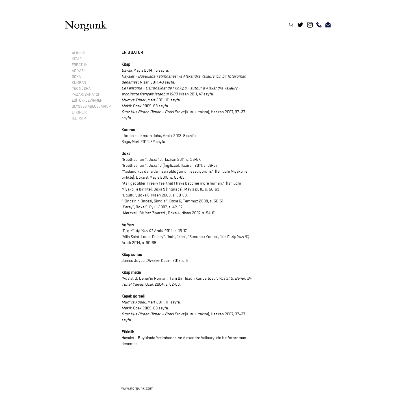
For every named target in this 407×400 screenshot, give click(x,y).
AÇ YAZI (78, 70)
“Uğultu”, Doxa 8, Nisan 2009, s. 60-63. (155, 195)
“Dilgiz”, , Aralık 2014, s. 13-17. (155, 230)
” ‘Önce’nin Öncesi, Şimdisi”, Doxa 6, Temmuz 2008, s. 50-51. (173, 201)
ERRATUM (80, 64)
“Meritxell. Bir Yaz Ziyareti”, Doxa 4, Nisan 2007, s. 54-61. (169, 213)
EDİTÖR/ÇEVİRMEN (87, 100)
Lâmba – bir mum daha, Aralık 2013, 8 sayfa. (159, 135)
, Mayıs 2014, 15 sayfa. (145, 70)
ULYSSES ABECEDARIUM (91, 106)
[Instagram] (310, 25)
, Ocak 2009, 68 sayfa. (145, 106)
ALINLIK (78, 52)
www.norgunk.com (137, 388)
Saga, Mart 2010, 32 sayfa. (144, 141)
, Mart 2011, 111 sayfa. (151, 100)
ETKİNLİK (79, 112)
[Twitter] (300, 25)
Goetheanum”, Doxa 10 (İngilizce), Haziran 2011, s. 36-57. (170, 165)
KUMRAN (79, 82)
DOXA (76, 76)
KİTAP (76, 58)
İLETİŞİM (79, 118)
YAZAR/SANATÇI (85, 94)
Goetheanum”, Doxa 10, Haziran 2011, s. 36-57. (162, 159)
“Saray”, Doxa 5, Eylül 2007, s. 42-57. (152, 207)
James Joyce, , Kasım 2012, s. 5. (156, 260)
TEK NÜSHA (81, 88)
